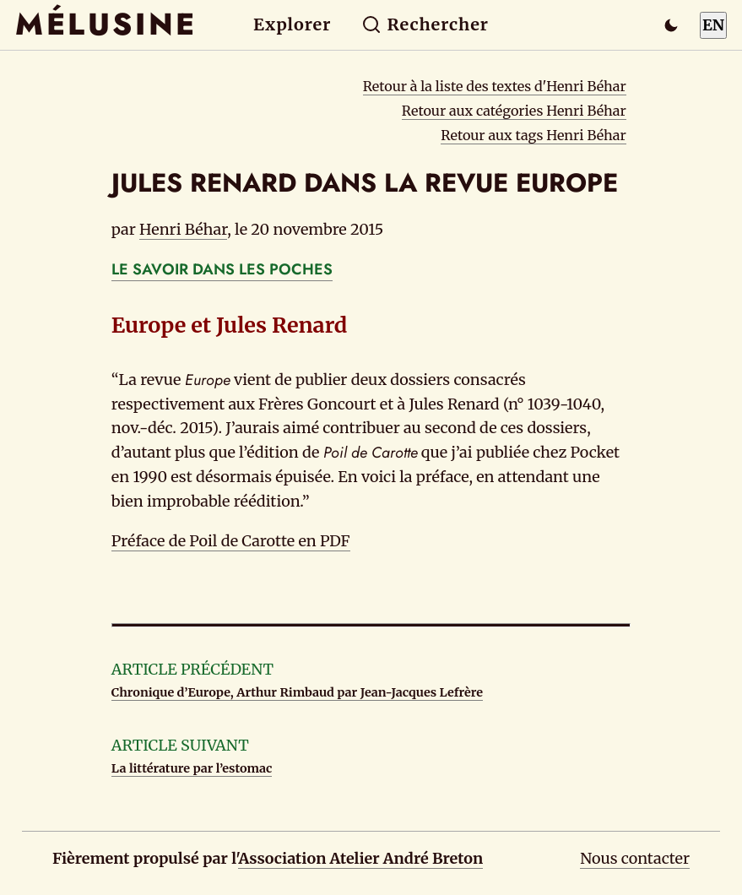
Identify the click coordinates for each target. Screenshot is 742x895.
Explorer (292, 24)
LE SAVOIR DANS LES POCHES (222, 269)
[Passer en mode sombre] (671, 25)
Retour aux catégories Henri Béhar (514, 110)
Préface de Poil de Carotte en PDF (230, 541)
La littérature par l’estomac (192, 768)
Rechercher (425, 24)
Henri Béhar (183, 229)
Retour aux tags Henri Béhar (533, 135)
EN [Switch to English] (713, 25)
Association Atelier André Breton (360, 858)
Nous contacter (635, 858)
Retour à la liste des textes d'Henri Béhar (494, 86)
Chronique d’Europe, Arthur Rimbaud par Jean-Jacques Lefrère (297, 692)
